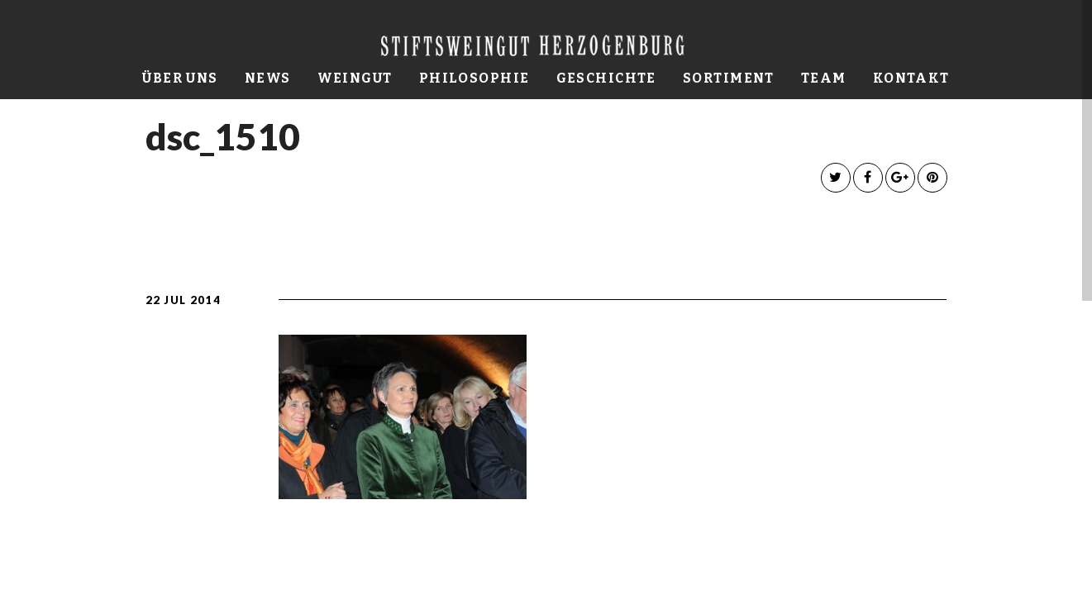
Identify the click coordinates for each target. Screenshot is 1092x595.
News (268, 78)
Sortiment (729, 78)
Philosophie (474, 78)
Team (823, 78)
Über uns (180, 78)
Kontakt (911, 78)
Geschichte (606, 78)
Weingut (355, 78)
